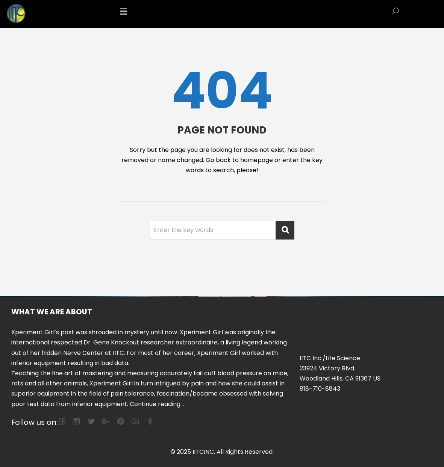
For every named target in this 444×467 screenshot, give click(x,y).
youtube (135, 421)
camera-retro (76, 421)
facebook (62, 421)
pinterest (120, 421)
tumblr (150, 421)
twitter (91, 421)
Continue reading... (157, 404)
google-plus (106, 421)
